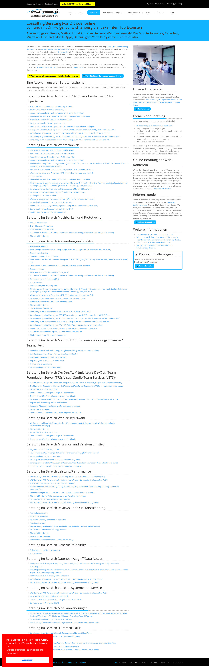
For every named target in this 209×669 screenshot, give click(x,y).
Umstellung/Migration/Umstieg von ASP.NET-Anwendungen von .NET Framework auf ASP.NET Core (70, 133)
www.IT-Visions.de (56, 662)
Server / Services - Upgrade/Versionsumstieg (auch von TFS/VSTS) (56, 412)
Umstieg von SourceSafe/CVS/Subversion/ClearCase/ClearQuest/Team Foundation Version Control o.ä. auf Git (74, 399)
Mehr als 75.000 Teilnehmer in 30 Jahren (77, 4)
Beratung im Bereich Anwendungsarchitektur (60, 241)
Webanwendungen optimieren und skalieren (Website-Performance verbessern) (62, 199)
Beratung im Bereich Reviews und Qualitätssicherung (66, 507)
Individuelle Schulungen (112, 12)
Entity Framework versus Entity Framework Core (49, 576)
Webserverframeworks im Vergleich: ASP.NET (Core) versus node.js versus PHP (61, 173)
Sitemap (144, 662)
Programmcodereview (39, 253)
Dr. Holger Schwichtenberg (46, 67)
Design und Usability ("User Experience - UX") (48, 123)
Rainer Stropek (151, 100)
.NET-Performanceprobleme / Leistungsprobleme (50, 499)
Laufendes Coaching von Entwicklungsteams (48, 519)
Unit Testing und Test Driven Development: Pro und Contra (54, 354)
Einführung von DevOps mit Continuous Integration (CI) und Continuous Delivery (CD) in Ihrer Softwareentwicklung (76, 382)
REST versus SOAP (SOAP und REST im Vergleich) (49, 272)
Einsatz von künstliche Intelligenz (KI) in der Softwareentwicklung (56, 331)
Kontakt (154, 662)
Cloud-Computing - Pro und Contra (44, 256)
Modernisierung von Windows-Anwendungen (48, 110)
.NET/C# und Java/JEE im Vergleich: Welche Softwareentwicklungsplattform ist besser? (64, 453)
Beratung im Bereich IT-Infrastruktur (54, 628)
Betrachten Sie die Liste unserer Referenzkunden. (154, 234)
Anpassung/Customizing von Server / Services (48, 402)
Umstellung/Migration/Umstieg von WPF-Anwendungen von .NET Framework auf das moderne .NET (70, 140)
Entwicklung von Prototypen (41, 226)
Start (70, 12)
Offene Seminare (133, 12)
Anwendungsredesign (39, 246)
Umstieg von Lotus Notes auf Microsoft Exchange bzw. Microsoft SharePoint (60, 189)
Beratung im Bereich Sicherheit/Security (56, 545)
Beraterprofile (142, 109)
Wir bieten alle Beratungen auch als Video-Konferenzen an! (53, 76)
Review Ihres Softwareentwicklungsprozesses (48, 357)
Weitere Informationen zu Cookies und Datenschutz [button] (25, 651)
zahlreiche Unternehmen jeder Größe (55, 49)
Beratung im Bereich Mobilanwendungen (57, 608)
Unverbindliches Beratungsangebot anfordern (102, 76)
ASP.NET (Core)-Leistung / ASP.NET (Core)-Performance (52, 153)
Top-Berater (154, 89)
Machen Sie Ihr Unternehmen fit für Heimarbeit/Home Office (54, 646)
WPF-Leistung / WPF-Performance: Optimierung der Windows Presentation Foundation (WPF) (67, 476)
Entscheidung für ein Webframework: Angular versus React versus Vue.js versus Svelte (64, 622)
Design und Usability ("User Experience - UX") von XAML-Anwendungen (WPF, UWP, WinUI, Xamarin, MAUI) (72, 130)
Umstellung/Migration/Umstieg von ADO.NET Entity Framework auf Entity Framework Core (66, 325)
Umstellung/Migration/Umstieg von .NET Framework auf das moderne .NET (60, 311)
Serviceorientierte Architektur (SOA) (44, 279)
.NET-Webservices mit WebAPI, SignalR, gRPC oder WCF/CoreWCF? (56, 599)
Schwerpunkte (63, 52)
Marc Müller (151, 102)
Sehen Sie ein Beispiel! (162, 189)
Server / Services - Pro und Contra (43, 389)
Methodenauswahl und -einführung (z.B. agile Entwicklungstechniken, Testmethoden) (64, 350)
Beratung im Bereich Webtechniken (53, 145)
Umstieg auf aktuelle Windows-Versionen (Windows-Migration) (55, 459)
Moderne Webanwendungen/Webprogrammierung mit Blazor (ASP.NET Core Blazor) (64, 205)
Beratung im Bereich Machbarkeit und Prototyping (64, 217)
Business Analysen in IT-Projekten (43, 285)
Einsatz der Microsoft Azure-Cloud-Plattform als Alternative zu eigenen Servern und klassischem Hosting (72, 232)
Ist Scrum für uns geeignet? (41, 364)
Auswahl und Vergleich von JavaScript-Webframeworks (52, 157)
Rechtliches (177, 662)
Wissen (148, 12)
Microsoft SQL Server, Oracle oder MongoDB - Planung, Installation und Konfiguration (64, 502)
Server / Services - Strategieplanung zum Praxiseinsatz (52, 392)
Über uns (160, 12)
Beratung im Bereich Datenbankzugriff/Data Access (65, 558)
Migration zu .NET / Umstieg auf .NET (45, 449)
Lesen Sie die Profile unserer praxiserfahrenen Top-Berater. (158, 240)
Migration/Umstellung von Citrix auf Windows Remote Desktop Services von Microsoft (64, 649)
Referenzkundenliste (145, 222)
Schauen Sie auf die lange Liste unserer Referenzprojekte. (157, 237)
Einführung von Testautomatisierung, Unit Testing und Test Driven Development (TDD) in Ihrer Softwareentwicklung (76, 386)
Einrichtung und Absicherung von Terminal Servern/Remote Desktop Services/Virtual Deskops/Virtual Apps (73, 643)
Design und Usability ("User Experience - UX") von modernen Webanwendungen (62, 126)
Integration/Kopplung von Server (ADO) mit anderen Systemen (55, 406)
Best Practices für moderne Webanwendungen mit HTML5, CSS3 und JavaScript (62, 169)
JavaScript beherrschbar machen (43, 195)
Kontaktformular (144, 266)
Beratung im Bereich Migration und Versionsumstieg (65, 444)
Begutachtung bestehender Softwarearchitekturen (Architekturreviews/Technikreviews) (65, 526)
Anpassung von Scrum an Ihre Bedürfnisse (47, 360)
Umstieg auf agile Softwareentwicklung (45, 367)
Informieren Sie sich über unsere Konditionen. (153, 242)
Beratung (93, 12)
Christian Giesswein (164, 102)
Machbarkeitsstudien (38, 222)
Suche (172, 12)
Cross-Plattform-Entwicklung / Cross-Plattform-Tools (51, 120)
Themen (81, 12)
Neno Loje (142, 102)
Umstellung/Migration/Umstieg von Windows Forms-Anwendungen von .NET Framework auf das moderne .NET (75, 136)
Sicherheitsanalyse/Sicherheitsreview (45, 550)
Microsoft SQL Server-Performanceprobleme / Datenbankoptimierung (58, 496)
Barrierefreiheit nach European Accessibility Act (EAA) (51, 106)
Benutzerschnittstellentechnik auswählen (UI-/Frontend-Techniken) (57, 113)
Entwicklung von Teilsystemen (42, 229)
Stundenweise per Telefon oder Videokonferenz (154, 126)
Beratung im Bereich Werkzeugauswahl (56, 418)
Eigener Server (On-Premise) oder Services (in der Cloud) (52, 396)
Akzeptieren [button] (27, 660)
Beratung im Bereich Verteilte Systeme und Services (65, 587)
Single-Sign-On (36, 176)
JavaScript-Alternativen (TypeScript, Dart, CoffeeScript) (51, 150)
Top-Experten (78, 67)
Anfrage (179, 4)
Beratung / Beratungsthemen (47, 4)
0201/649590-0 (155, 4)
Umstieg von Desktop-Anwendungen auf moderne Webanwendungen (58, 192)
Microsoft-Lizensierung (39, 236)
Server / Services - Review (40, 409)
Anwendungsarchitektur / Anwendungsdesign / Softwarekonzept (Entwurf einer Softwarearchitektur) (70, 249)
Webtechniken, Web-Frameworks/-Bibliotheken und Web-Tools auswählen (60, 116)
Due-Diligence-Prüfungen (40, 536)
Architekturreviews (37, 523)
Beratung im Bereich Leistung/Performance (59, 471)
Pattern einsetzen (37, 269)
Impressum (165, 662)
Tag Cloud (134, 662)
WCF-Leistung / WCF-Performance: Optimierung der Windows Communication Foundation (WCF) (68, 480)
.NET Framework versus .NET (41, 308)
